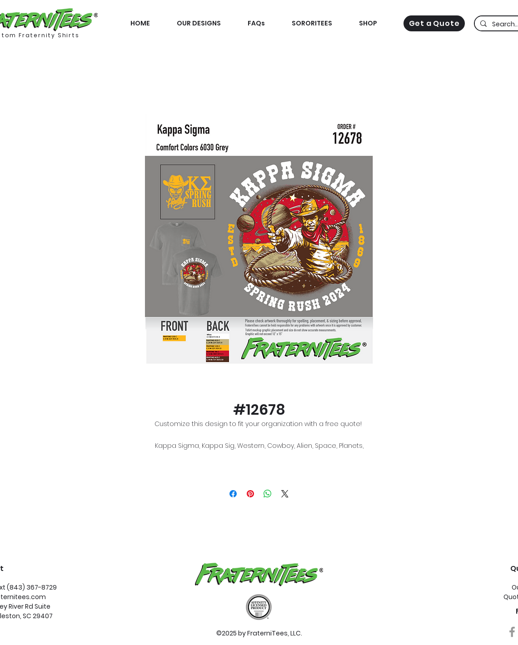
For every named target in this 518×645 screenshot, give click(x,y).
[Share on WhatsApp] (267, 493)
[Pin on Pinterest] (250, 493)
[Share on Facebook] (233, 493)
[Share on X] (284, 493)
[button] (367, 23)
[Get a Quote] (434, 23)
